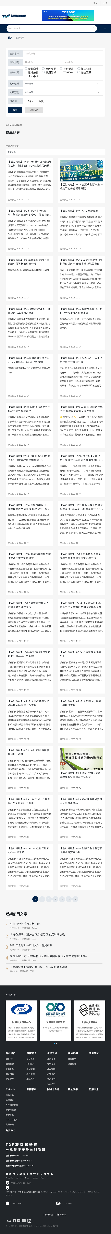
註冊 (105, 3)
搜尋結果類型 (12, 145)
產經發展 (51, 68)
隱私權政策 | (61, 1214)
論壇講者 (10, 1100)
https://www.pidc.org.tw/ (21, 1182)
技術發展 (68, 68)
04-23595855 (66, 1203)
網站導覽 (10, 1063)
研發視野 (30, 1059)
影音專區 (10, 1114)
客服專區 (10, 1068)
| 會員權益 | (49, 1214)
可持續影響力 (12, 1104)
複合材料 (14, 971)
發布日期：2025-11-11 (70, 542)
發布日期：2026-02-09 (18, 199)
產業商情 (33, 68)
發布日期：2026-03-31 (70, 199)
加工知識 (86, 68)
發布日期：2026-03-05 (71, 444)
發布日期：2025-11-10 (70, 493)
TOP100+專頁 (11, 1119)
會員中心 (10, 1130)
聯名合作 (10, 1078)
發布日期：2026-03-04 (71, 297)
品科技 (55, 1226)
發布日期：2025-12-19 (70, 248)
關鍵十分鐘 (53, 1089)
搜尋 (15, 109)
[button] (54, 1043)
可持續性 (51, 1083)
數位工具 (86, 72)
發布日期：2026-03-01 (18, 297)
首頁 (10, 37)
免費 (41, 101)
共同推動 (10, 1124)
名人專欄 (33, 76)
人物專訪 (51, 1073)
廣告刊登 (10, 1073)
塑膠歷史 (72, 1059)
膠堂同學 (73, 1089)
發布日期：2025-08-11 (18, 739)
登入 (95, 3)
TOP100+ (68, 72)
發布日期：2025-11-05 (18, 591)
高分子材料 (15, 949)
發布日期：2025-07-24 (70, 788)
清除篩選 (34, 109)
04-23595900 (24, 1155)
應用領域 (51, 72)
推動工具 (10, 1095)
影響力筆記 (11, 1109)
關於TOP (9, 1059)
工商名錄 (30, 1073)
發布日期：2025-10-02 (70, 591)
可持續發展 (15, 928)
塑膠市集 (94, 1089)
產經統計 (33, 72)
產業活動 (30, 1068)
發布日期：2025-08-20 (71, 689)
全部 (30, 101)
